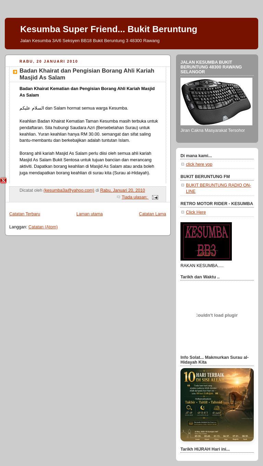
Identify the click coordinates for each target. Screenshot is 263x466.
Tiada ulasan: (135, 197)
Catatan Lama (152, 214)
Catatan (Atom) (43, 227)
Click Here (196, 212)
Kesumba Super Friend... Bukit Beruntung (108, 29)
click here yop (199, 164)
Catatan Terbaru (24, 214)
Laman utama (89, 214)
